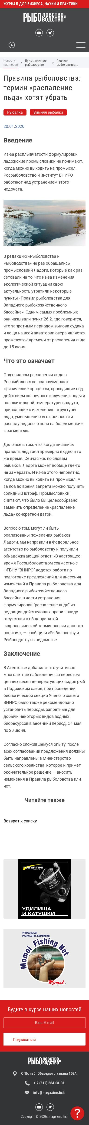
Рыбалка (15, 112)
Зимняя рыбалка (48, 112)
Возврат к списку (20, 820)
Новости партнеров (10, 62)
